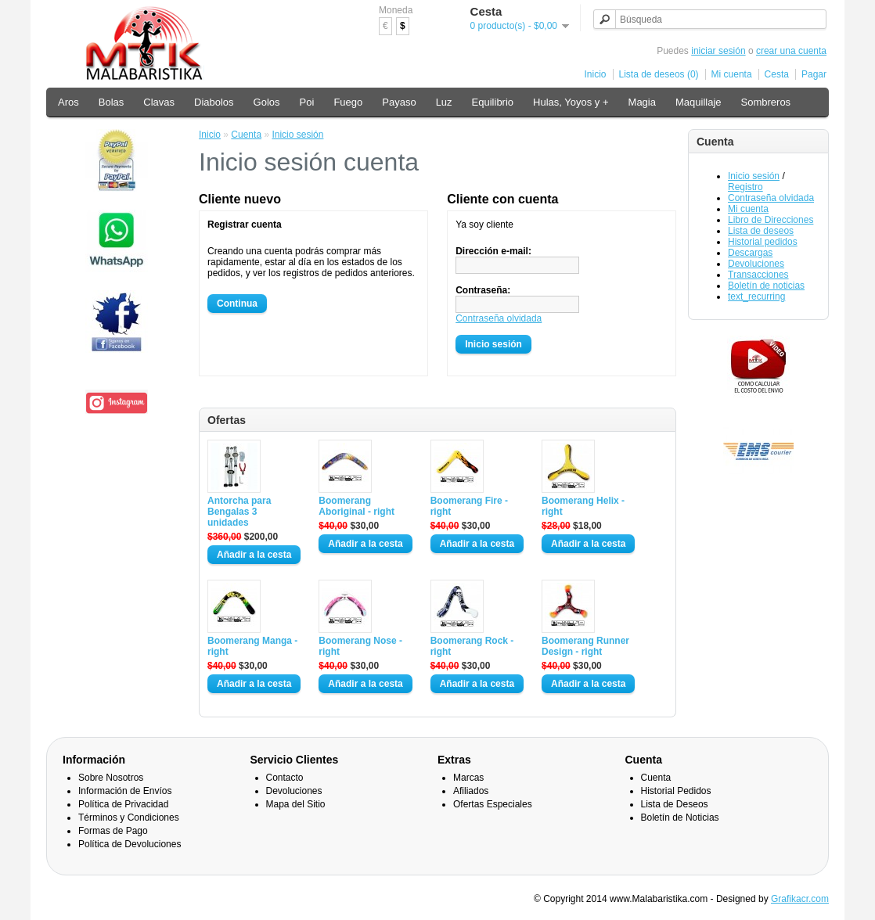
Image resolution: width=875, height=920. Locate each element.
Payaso (399, 102)
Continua (237, 303)
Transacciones (758, 274)
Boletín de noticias (766, 285)
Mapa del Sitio (296, 804)
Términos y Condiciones (128, 817)
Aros (68, 102)
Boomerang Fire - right (469, 506)
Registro (745, 186)
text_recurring (756, 296)
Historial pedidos (763, 241)
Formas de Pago (113, 830)
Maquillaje (698, 102)
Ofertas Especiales (492, 804)
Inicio (596, 74)
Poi (307, 102)
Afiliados (470, 790)
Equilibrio (492, 102)
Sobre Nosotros (110, 777)
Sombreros (766, 102)
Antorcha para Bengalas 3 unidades (239, 511)
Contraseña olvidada (771, 197)
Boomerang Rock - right (472, 646)
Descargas (750, 252)
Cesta (777, 74)
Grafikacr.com (800, 898)
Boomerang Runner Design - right (585, 646)
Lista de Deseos (674, 804)
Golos (267, 102)
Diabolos (214, 102)
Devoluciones (756, 263)
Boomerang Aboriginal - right (356, 506)
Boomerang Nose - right (360, 646)
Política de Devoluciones (129, 844)
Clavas (159, 102)
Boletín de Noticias (680, 817)
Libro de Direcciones (770, 219)
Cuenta (246, 134)
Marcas (468, 777)
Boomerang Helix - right (583, 506)
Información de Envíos (124, 790)
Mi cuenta (731, 74)
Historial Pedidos (676, 790)
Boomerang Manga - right (252, 646)
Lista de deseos (761, 230)
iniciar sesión (718, 50)
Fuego (347, 102)
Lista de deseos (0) (659, 74)
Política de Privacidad (123, 804)
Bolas (111, 102)
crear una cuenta (791, 50)
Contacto (285, 777)
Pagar (813, 74)
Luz (444, 102)
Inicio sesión (754, 176)
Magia (642, 102)
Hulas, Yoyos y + (570, 102)
